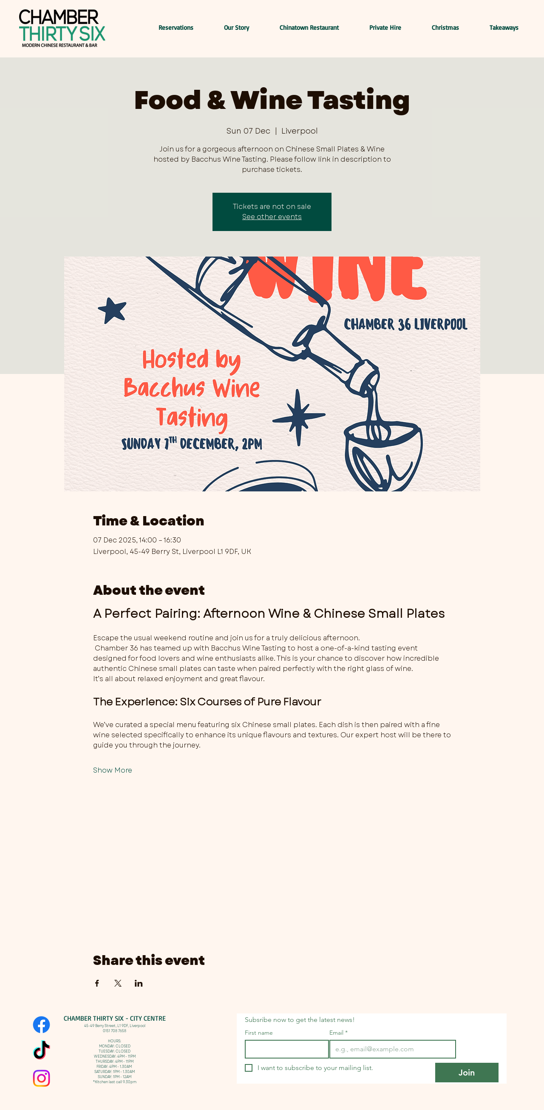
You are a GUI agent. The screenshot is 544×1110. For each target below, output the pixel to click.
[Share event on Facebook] (97, 983)
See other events (272, 217)
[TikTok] (41, 1051)
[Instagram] (41, 1078)
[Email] (390, 1049)
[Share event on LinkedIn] (139, 983)
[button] (495, 27)
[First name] (284, 1049)
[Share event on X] (118, 983)
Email (338, 1032)
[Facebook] (41, 1024)
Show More (112, 770)
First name (259, 1032)
